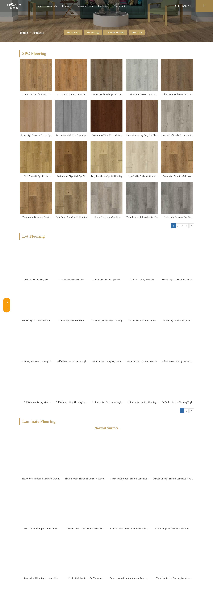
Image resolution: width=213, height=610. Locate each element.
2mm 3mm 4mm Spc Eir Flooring (71, 217)
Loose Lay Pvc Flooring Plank (142, 320)
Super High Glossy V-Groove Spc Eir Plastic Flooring (36, 135)
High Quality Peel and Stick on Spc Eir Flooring (142, 176)
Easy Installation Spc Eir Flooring (106, 176)
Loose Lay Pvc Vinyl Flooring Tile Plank (36, 361)
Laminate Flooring (115, 32)
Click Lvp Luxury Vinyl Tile (142, 279)
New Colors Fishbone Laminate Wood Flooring (40, 478)
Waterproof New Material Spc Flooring (106, 135)
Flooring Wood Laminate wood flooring (128, 578)
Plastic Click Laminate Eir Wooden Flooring (84, 578)
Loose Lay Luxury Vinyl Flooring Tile (106, 320)
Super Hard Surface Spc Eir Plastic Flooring (36, 94)
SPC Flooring (73, 32)
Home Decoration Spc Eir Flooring (106, 217)
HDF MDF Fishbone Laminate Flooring (128, 528)
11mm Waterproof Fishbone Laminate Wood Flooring (128, 478)
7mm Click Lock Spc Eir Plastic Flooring (71, 94)
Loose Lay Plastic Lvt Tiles (71, 279)
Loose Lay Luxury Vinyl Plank (106, 279)
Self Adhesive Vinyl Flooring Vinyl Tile (71, 402)
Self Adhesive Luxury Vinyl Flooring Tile (36, 402)
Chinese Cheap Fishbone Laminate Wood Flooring (172, 478)
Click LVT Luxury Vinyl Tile (36, 279)
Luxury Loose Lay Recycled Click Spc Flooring (141, 135)
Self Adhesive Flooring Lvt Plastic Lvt (177, 361)
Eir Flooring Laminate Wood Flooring (172, 528)
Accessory (137, 32)
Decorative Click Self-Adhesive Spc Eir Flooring (177, 176)
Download (120, 5)
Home (39, 5)
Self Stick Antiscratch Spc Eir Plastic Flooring (141, 94)
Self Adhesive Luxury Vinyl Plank (106, 361)
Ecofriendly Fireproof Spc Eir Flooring (176, 217)
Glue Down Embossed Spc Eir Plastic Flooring (177, 94)
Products (66, 5)
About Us (52, 5)
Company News (85, 5)
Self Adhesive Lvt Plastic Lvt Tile (141, 361)
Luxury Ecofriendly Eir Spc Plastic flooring (177, 135)
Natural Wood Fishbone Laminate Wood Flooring (84, 478)
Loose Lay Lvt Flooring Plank (177, 320)
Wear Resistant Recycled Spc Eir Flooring (141, 217)
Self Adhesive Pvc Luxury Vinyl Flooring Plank (106, 402)
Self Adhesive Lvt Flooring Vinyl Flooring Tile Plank (177, 402)
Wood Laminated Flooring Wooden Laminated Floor (172, 578)
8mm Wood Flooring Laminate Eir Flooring (40, 578)
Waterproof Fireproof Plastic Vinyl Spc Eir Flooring (36, 217)
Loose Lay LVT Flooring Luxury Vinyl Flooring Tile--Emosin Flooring (177, 279)
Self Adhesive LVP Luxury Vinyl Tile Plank (71, 361)
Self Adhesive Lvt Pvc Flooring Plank (141, 402)
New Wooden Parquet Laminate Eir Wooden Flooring (40, 528)
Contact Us (103, 5)
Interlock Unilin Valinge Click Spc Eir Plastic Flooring (106, 94)
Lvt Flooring (93, 32)
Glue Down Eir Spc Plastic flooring (36, 176)
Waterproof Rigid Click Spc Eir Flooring (71, 176)
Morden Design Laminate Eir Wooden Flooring (84, 528)
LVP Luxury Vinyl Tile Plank (71, 320)
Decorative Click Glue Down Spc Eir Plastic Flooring (71, 135)
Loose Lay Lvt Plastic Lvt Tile (36, 320)
